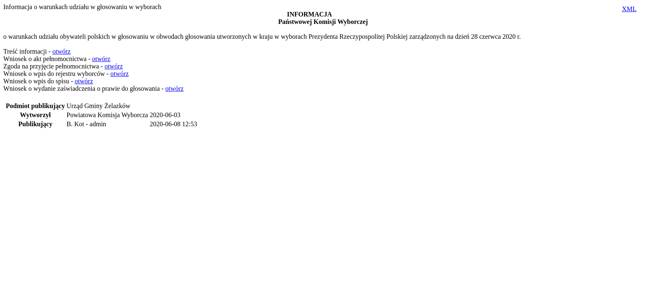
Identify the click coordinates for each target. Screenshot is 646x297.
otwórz (61, 51)
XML (629, 8)
